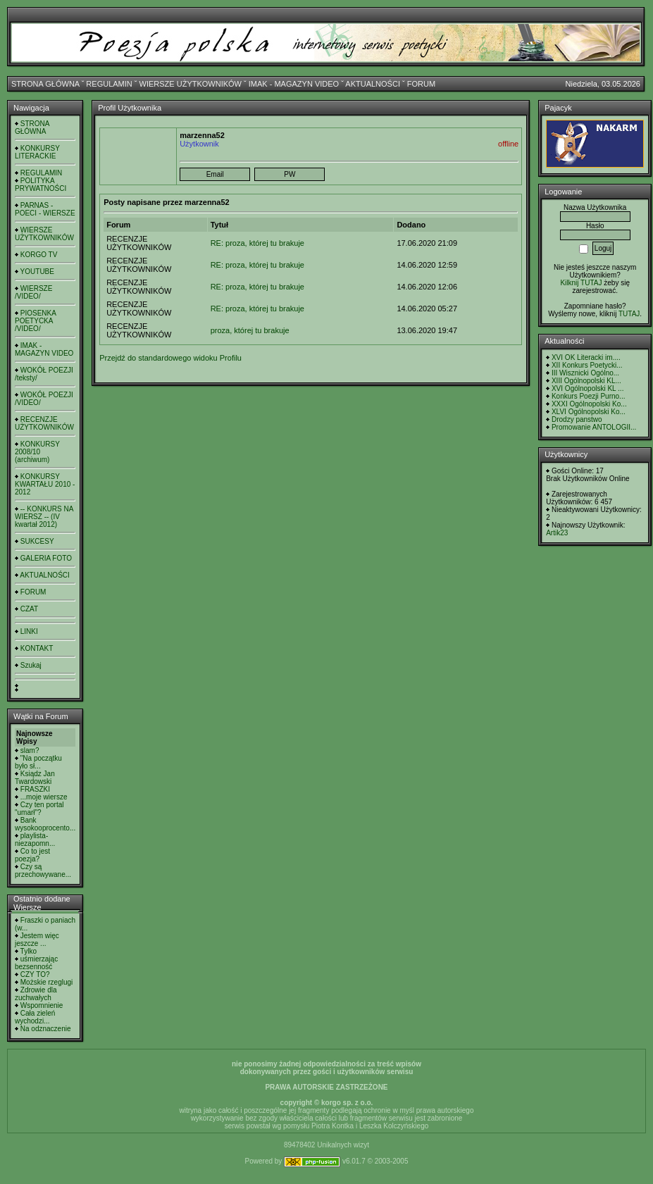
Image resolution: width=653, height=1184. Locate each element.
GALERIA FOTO (46, 558)
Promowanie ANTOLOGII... (594, 427)
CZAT (29, 609)
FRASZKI (35, 789)
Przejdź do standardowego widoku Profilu (170, 358)
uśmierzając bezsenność (36, 963)
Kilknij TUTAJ (581, 283)
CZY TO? (35, 974)
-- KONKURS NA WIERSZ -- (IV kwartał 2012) (44, 516)
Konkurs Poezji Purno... (589, 396)
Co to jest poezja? (32, 855)
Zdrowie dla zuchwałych (35, 994)
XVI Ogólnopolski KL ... (587, 388)
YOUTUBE (37, 271)
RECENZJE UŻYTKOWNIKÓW (44, 423)
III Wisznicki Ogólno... (585, 373)
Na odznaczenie (45, 1029)
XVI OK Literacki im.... (586, 357)
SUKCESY (37, 541)
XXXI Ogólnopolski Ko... (589, 404)
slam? (29, 750)
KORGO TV (39, 254)
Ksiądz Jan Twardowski (35, 777)
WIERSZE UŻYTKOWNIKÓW (190, 84)
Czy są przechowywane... (43, 870)
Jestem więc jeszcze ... (37, 939)
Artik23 (557, 533)
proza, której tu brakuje (250, 330)
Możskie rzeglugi (46, 982)
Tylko (28, 951)
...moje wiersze (44, 797)
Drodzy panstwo (577, 419)
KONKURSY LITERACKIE (37, 152)
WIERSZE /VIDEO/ (33, 292)
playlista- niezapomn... (35, 839)
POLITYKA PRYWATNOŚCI (40, 184)
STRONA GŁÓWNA (45, 84)
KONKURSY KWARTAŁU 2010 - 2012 (45, 484)
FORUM (421, 84)
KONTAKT (36, 648)
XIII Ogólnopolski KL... (586, 381)
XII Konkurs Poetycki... (587, 365)
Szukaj (31, 665)
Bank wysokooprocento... (45, 824)
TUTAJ (629, 314)
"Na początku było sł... (38, 762)
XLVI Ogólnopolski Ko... (589, 412)
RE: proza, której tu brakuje (257, 243)
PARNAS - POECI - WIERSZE (45, 209)
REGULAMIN (109, 84)
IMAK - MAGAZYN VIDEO (294, 84)
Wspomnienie (41, 1005)
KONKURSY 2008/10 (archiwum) (37, 451)
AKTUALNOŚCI (372, 84)
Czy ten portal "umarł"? (39, 808)
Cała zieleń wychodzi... (35, 1017)
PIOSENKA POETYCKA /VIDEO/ (35, 320)
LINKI (29, 631)
